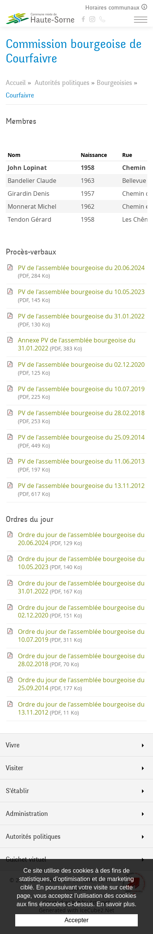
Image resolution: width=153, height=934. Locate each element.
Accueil (16, 82)
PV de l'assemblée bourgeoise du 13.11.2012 (81, 489)
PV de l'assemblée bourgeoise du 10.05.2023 (81, 296)
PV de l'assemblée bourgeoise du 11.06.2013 (81, 465)
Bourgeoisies (114, 82)
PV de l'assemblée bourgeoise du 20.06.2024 (81, 272)
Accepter (76, 920)
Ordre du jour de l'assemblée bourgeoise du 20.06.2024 (81, 539)
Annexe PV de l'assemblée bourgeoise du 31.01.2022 (76, 344)
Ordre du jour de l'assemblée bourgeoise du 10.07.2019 (81, 635)
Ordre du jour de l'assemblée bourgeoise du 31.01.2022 (81, 587)
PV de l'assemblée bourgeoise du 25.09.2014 (81, 441)
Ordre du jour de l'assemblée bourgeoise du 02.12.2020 (81, 611)
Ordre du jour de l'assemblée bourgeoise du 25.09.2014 (81, 684)
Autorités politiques (62, 82)
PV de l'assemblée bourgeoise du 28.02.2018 (81, 417)
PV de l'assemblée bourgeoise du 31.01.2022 (81, 320)
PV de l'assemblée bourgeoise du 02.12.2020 (81, 368)
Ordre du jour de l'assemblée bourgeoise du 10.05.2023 (81, 563)
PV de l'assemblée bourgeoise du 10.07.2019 (81, 393)
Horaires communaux (116, 7)
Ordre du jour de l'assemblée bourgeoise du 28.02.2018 (81, 660)
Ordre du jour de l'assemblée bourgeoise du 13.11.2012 (81, 708)
